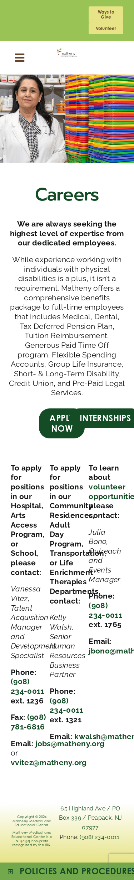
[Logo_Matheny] (67, 52)
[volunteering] (106, 28)
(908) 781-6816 (28, 722)
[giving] (106, 14)
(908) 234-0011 (27, 686)
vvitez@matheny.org (49, 762)
